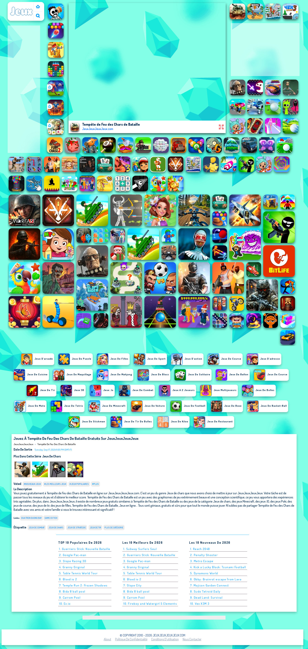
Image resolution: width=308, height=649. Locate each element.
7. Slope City (132, 585)
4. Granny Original (72, 567)
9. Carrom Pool (70, 597)
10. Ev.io (65, 603)
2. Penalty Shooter (204, 555)
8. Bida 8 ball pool (72, 591)
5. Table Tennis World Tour (78, 573)
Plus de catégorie (113, 527)
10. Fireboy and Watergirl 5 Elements (150, 603)
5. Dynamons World (204, 573)
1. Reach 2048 (200, 549)
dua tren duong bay (31, 517)
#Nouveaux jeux (32, 484)
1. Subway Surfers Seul (140, 549)
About (107, 639)
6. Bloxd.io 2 (68, 579)
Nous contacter (192, 639)
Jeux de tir (95, 527)
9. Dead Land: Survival (206, 597)
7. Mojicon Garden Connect (209, 585)
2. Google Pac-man (72, 555)
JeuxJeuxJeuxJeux (21, 4)
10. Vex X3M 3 (200, 603)
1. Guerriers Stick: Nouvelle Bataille (84, 549)
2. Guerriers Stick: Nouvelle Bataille (149, 555)
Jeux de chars (51, 456)
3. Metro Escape (202, 561)
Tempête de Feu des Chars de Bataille (56, 444)
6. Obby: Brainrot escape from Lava (215, 579)
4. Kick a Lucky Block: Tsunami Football (218, 567)
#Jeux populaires (79, 484)
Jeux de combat (37, 527)
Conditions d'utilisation (165, 639)
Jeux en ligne (127, 505)
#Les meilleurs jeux (55, 484)
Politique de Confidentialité (131, 639)
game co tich (51, 517)
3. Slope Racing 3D (72, 561)
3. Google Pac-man (137, 561)
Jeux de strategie (76, 527)
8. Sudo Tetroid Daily (205, 591)
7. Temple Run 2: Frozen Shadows (83, 585)
